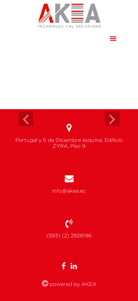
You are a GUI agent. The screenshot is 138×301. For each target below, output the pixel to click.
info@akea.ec (69, 191)
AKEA (88, 284)
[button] (99, 38)
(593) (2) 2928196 (69, 236)
